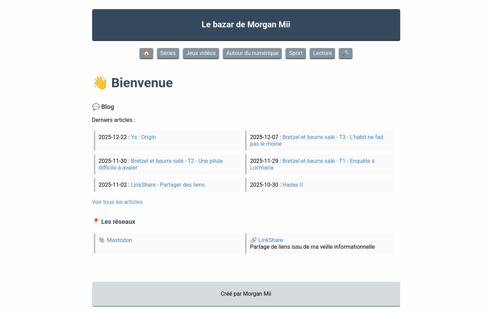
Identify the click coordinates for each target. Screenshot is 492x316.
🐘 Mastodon (115, 240)
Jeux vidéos (201, 53)
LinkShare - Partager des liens (168, 184)
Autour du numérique (252, 53)
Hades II (292, 184)
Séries (168, 53)
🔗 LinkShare (266, 240)
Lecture (322, 53)
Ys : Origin (143, 137)
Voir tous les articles (117, 202)
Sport (296, 53)
